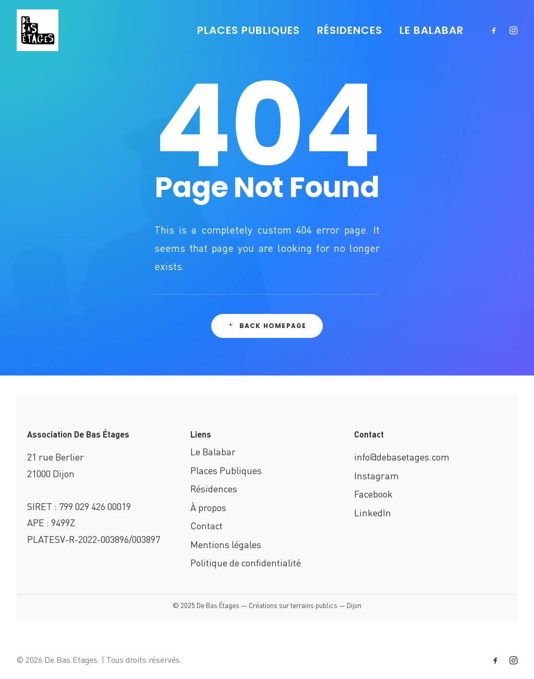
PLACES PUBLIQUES (248, 30)
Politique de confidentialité (245, 562)
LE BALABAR (431, 30)
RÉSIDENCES (349, 30)
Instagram (376, 475)
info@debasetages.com (402, 457)
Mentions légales (225, 544)
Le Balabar (213, 451)
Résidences (213, 488)
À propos (208, 507)
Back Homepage (267, 325)
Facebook (373, 494)
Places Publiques (226, 470)
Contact (206, 525)
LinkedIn (372, 512)
